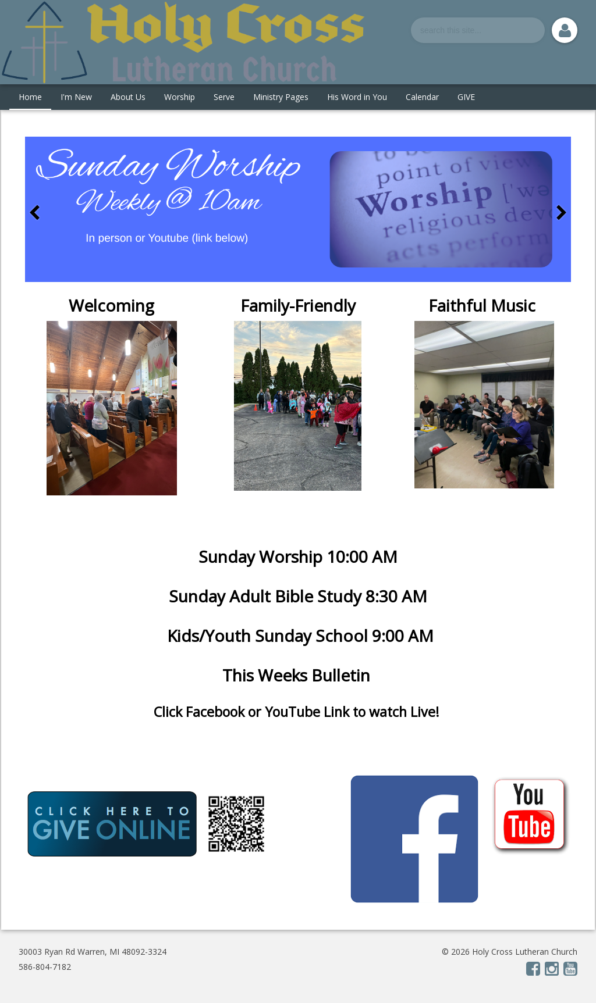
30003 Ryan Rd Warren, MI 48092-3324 (92, 951)
